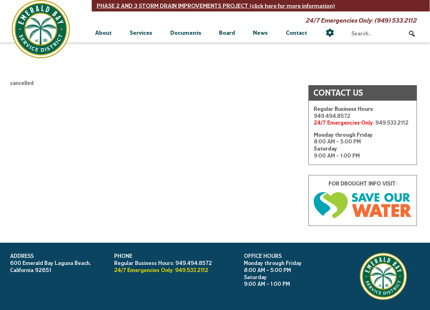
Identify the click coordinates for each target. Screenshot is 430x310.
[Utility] (329, 32)
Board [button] (227, 33)
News (260, 33)
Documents (185, 33)
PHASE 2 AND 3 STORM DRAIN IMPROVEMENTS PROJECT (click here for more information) (216, 6)
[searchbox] (383, 34)
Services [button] (141, 33)
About (103, 33)
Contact (296, 33)
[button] (412, 34)
